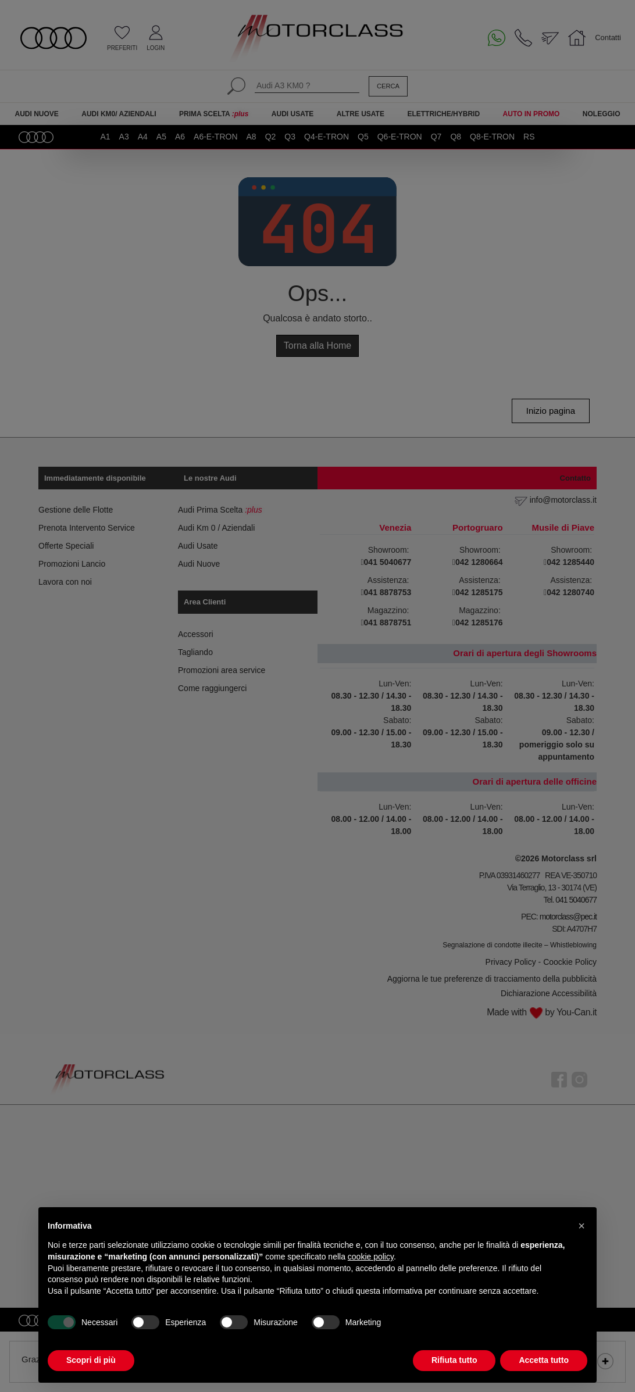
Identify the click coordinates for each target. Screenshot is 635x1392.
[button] (581, 1225)
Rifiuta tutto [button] (454, 1360)
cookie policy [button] (371, 1256)
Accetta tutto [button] (544, 1360)
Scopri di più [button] (91, 1360)
